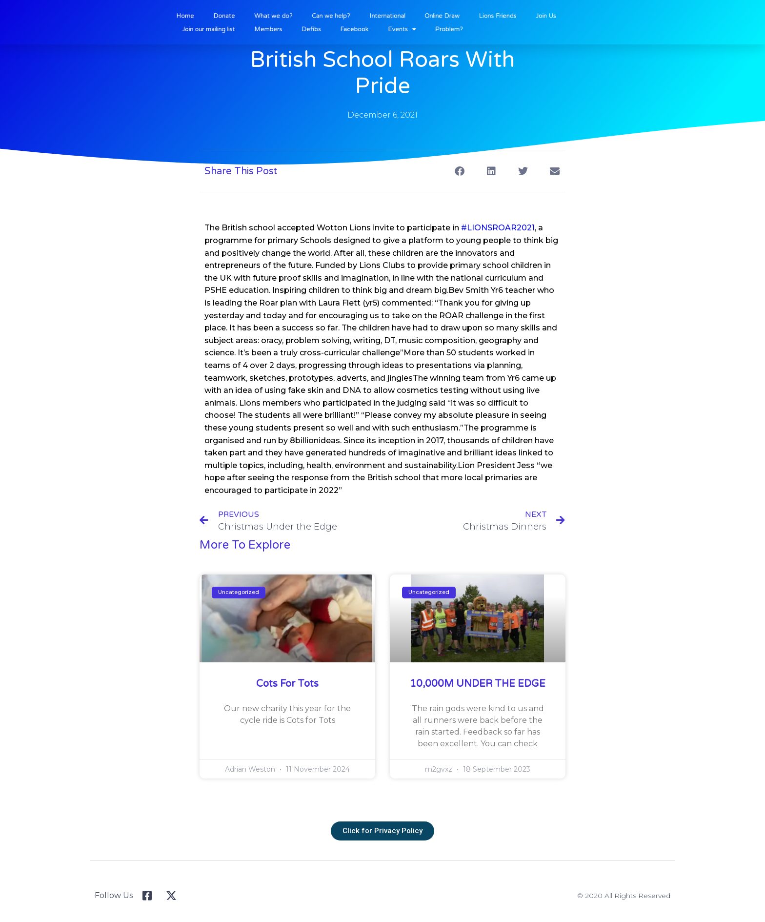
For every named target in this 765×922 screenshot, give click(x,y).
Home (213, 16)
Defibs (323, 28)
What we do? (290, 16)
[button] (459, 171)
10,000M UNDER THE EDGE (477, 684)
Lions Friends (485, 16)
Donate (247, 16)
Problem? (443, 28)
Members (286, 28)
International (389, 16)
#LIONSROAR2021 (498, 227)
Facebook (360, 28)
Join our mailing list (234, 28)
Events (402, 28)
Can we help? (340, 16)
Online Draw (437, 16)
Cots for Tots (287, 684)
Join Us (527, 16)
